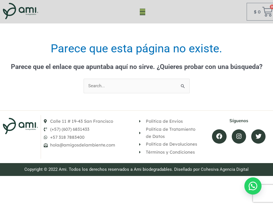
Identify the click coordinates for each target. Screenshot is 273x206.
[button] (142, 12)
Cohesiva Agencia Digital (225, 169)
